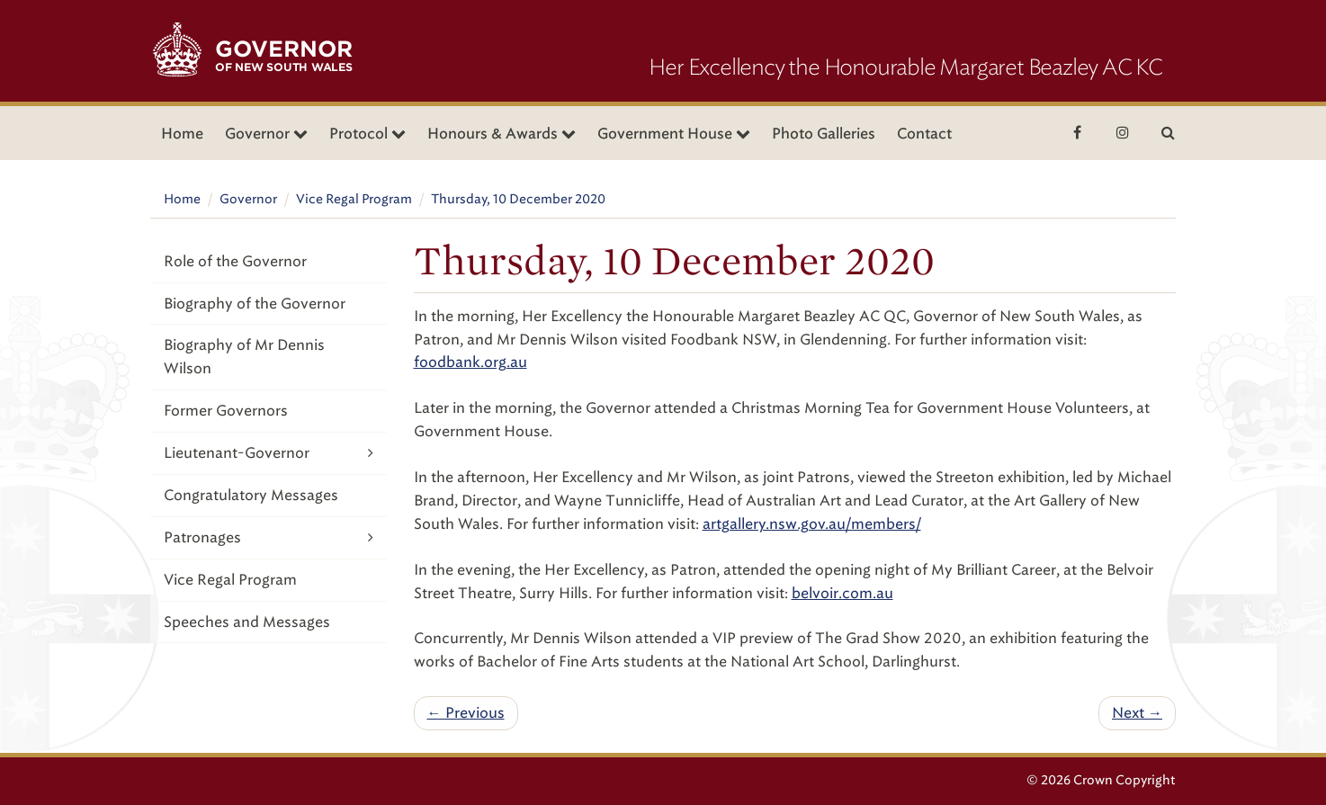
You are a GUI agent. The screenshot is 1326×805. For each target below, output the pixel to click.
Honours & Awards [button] (501, 133)
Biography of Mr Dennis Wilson (244, 356)
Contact (924, 133)
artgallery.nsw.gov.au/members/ (812, 523)
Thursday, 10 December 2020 (518, 199)
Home (182, 133)
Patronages (268, 537)
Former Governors (226, 410)
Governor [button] (266, 133)
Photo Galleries (823, 133)
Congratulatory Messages (251, 495)
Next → (1137, 712)
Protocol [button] (367, 133)
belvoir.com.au (842, 593)
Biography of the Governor (254, 303)
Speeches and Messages (247, 622)
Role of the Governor (235, 261)
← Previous (466, 712)
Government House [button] (673, 133)
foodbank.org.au (470, 362)
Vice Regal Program (354, 199)
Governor (248, 199)
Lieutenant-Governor (268, 453)
